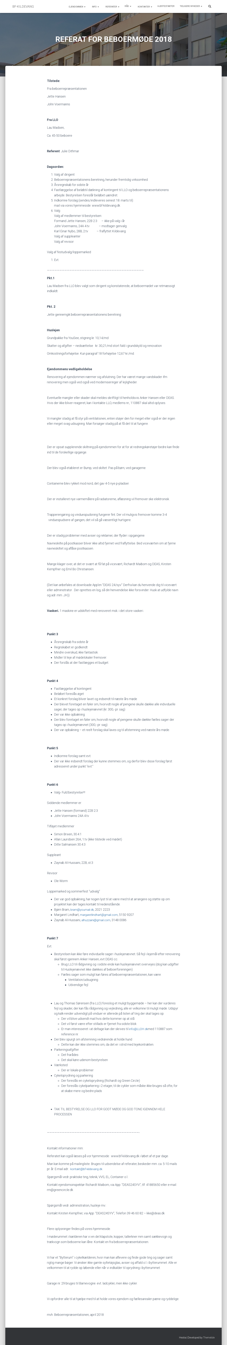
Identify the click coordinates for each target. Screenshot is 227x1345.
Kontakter (144, 6)
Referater (112, 6)
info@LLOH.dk (139, 1029)
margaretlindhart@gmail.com (100, 915)
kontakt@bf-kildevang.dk (87, 1168)
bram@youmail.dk (82, 909)
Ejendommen (76, 6)
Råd (128, 6)
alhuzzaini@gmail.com (96, 920)
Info (95, 6)
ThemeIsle (209, 1337)
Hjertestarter (166, 6)
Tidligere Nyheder (191, 6)
